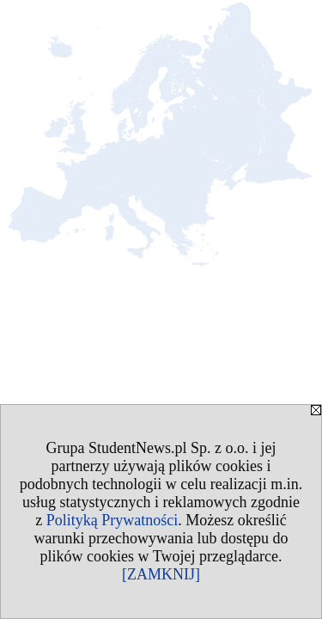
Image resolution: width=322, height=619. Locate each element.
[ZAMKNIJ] (161, 574)
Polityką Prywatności (112, 520)
